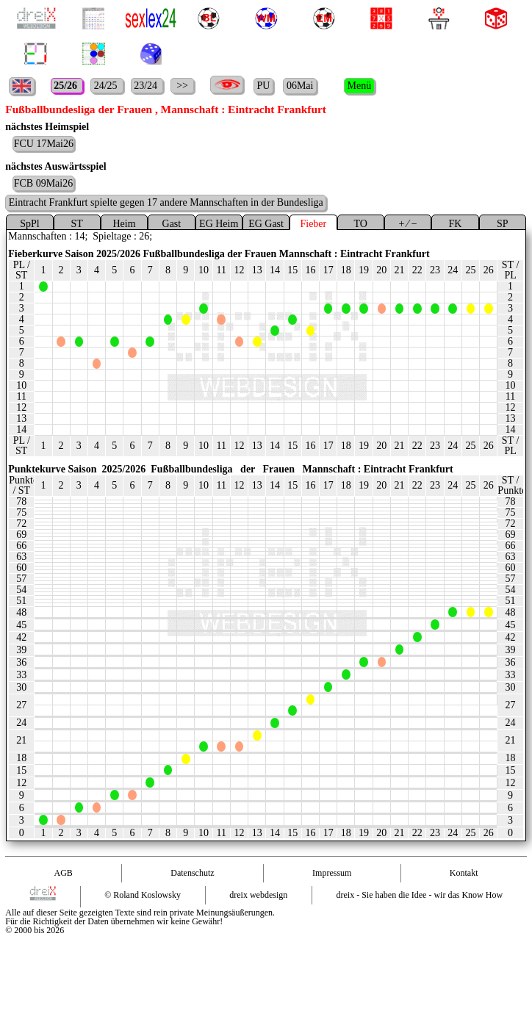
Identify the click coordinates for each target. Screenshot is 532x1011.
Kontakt (464, 873)
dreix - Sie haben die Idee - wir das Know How (420, 895)
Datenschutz (192, 873)
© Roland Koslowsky (142, 895)
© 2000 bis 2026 (34, 930)
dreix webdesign (258, 895)
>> (182, 85)
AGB (63, 873)
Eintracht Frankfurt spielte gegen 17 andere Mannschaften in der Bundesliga (166, 202)
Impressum (331, 873)
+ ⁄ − (407, 223)
